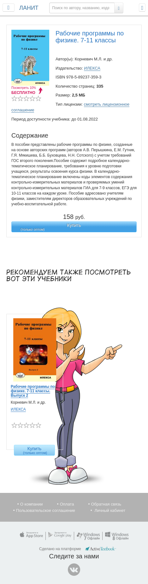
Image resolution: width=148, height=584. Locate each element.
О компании (31, 504)
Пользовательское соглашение (45, 510)
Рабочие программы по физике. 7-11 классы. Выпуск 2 (33, 391)
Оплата (67, 504)
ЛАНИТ (28, 8)
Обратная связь (106, 504)
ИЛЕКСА (92, 68)
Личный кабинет (109, 510)
